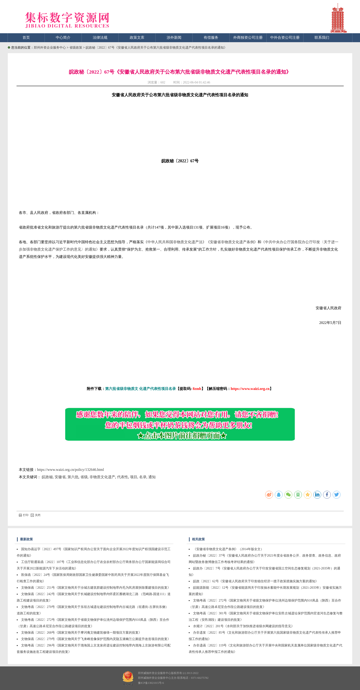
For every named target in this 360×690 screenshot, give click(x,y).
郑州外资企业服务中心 (50, 47)
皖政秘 (47, 477)
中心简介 (63, 37)
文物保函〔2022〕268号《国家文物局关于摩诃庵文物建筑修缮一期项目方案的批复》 (81, 632)
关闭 (35, 515)
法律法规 (100, 37)
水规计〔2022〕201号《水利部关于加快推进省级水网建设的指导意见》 (243, 626)
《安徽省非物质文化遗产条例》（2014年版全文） (228, 549)
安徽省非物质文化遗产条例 (232, 242)
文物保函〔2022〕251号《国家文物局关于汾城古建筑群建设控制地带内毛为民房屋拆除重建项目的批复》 (96, 587)
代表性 (122, 477)
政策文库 (137, 37)
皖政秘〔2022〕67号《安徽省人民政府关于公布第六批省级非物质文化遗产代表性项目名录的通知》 (156, 47)
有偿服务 (211, 37)
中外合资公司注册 (285, 37)
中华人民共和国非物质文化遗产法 (174, 242)
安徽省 (60, 477)
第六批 (73, 477)
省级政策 (76, 47)
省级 (84, 477)
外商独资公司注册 (248, 37)
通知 (152, 477)
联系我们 (322, 37)
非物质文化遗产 (102, 477)
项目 (133, 477)
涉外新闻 (174, 37)
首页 (26, 37)
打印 (23, 515)
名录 (142, 477)
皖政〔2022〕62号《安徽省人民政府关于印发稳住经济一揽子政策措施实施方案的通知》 (255, 581)
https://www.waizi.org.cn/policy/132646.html (70, 470)
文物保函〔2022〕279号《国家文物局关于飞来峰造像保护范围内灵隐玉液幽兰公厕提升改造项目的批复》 (96, 639)
